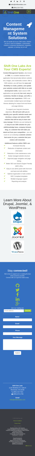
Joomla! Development (17, 439)
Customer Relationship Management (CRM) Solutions (17, 430)
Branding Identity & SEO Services (17, 428)
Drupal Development (17, 438)
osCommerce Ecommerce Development (17, 441)
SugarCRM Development (17, 442)
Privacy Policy (17, 423)
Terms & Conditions (17, 420)
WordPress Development (17, 444)
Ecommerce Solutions (17, 431)
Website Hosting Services (17, 432)
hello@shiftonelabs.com (17, 4)
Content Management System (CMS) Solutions (17, 429)
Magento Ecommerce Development (17, 440)
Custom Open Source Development (17, 433)
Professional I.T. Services (17, 435)
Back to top (29, 445)
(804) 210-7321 (17, 7)
